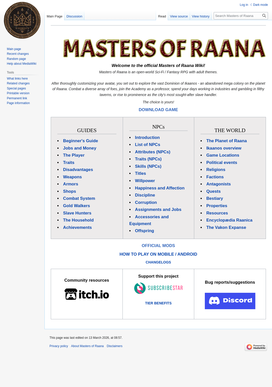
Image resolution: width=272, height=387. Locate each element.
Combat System (79, 198)
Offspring (144, 230)
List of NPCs (147, 144)
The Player (74, 155)
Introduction (147, 137)
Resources (217, 213)
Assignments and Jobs (158, 209)
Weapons (72, 177)
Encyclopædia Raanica (229, 220)
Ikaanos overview (223, 148)
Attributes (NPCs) (152, 152)
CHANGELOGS (158, 262)
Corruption (146, 202)
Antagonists (218, 184)
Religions (216, 169)
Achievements (77, 227)
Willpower (145, 180)
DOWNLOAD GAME (158, 109)
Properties (216, 205)
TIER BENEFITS (158, 303)
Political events (221, 162)
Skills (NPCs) (148, 166)
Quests (213, 191)
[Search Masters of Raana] (241, 15)
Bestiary (214, 198)
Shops (69, 191)
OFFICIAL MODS (158, 245)
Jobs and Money (79, 148)
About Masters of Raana (87, 346)
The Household (78, 220)
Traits (69, 162)
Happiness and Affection (160, 188)
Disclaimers (114, 346)
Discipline (145, 195)
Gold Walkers (76, 205)
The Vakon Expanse (226, 227)
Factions (215, 177)
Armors (70, 184)
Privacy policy (59, 346)
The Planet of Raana (226, 140)
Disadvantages (78, 169)
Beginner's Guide (80, 140)
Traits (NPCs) (148, 159)
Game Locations (222, 155)
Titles (140, 173)
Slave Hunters (77, 213)
